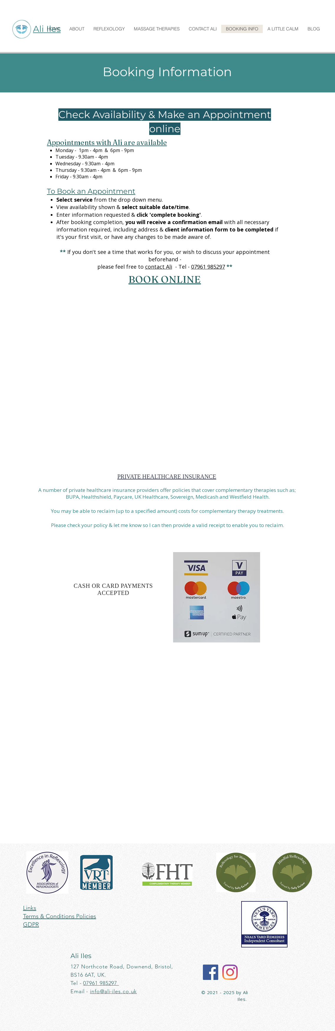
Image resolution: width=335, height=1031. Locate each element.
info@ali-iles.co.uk (113, 991)
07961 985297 (208, 266)
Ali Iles (80, 956)
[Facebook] (210, 972)
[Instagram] (230, 972)
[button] (77, 29)
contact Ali (158, 266)
